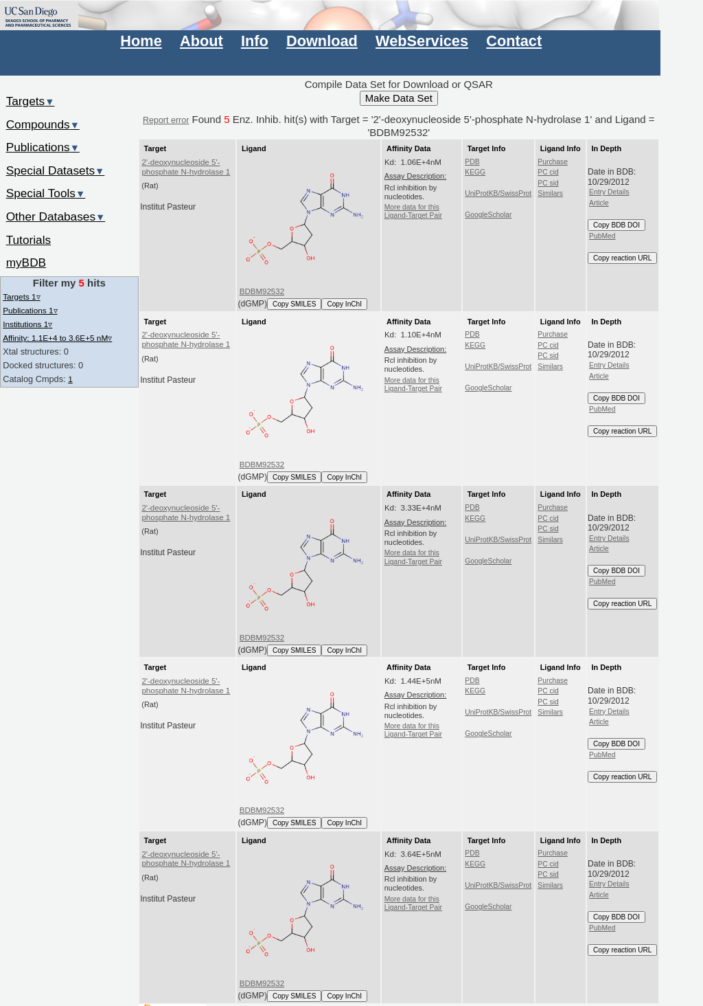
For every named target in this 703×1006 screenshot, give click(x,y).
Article (599, 203)
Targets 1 (21, 296)
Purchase (553, 162)
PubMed (602, 236)
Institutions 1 (27, 324)
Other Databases (56, 216)
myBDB (26, 262)
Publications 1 (30, 310)
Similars (550, 193)
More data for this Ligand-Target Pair (413, 211)
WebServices (422, 40)
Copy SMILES (294, 304)
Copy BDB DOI (616, 225)
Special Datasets (55, 170)
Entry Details (609, 192)
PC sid (548, 183)
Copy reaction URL (622, 258)
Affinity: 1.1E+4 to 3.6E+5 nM (57, 337)
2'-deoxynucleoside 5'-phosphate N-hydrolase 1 (185, 167)
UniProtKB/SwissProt (498, 193)
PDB (472, 162)
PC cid (548, 172)
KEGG (475, 172)
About (201, 40)
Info (254, 40)
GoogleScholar (488, 215)
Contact (514, 40)
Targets (30, 101)
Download (322, 40)
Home (140, 40)
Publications (43, 147)
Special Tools (46, 193)
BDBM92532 (262, 291)
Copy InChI (344, 304)
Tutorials (28, 240)
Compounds (43, 124)
